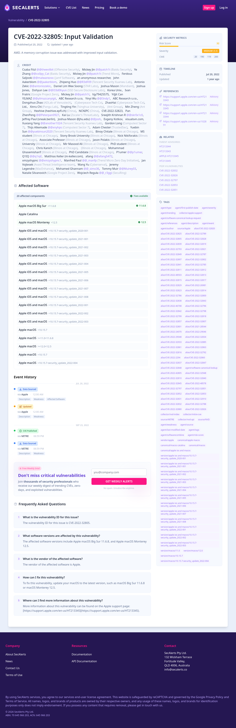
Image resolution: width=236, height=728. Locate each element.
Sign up (209, 7)
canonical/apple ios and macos (176, 450)
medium (211, 50)
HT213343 (165, 151)
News (85, 7)
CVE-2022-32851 (168, 189)
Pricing (99, 7)
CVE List (71, 7)
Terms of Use (14, 675)
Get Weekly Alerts (119, 481)
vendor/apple (167, 440)
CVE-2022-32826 (168, 175)
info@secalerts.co (175, 669)
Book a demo (118, 7)
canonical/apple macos (189, 440)
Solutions (52, 7)
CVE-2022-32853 (168, 185)
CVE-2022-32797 (168, 180)
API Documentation (84, 661)
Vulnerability (16, 20)
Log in (223, 7)
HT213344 (165, 146)
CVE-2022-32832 (168, 170)
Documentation (82, 654)
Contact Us (12, 668)
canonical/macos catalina (173, 445)
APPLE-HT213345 (169, 156)
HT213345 (165, 160)
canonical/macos (197, 445)
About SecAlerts (16, 654)
